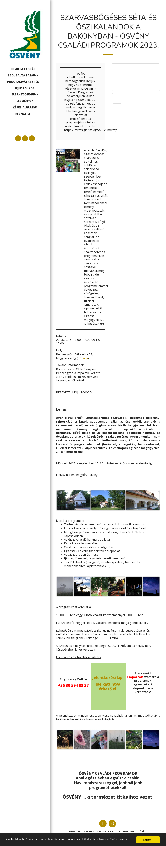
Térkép (83, 358)
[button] (25, 69)
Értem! (148, 836)
